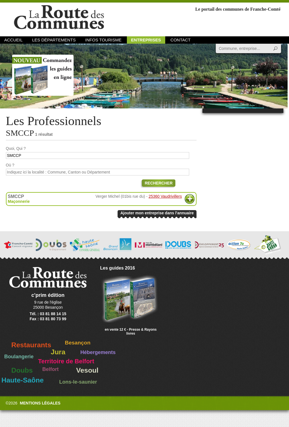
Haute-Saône (22, 380)
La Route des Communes (59, 18)
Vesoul (87, 370)
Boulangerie (19, 356)
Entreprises (146, 39)
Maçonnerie (19, 201)
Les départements (54, 39)
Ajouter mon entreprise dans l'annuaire (157, 213)
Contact (181, 39)
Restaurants (31, 345)
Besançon (78, 343)
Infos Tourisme (103, 39)
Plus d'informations (190, 199)
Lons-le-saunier (78, 382)
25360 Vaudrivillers (165, 196)
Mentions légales (40, 403)
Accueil (13, 39)
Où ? (10, 165)
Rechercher (159, 183)
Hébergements (98, 352)
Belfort (50, 369)
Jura (58, 352)
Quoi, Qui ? (16, 148)
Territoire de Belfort (66, 361)
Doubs (22, 370)
